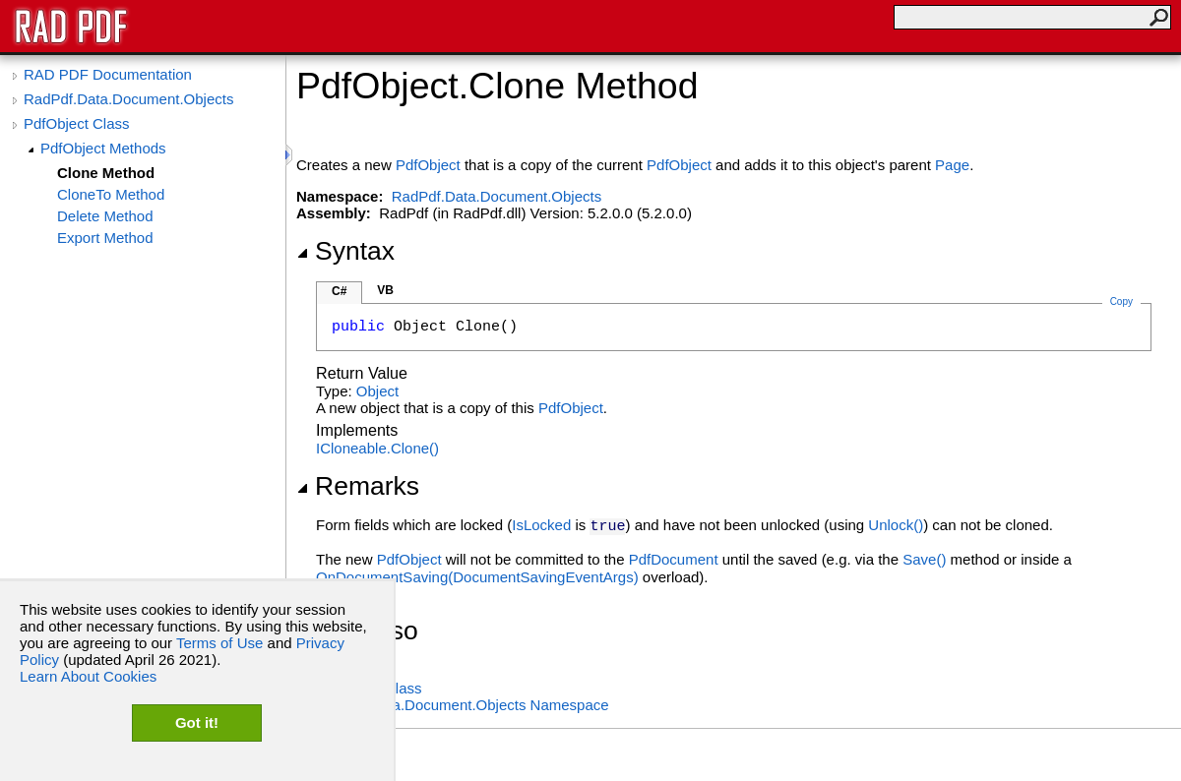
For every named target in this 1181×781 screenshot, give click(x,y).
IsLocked (541, 524)
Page (952, 164)
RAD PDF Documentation (108, 74)
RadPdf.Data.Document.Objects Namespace (462, 704)
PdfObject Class (77, 123)
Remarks (357, 486)
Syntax (345, 251)
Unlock (895, 524)
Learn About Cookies (88, 676)
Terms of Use (219, 642)
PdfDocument (673, 559)
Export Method (105, 237)
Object (377, 391)
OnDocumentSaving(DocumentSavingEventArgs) (477, 577)
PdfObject (428, 164)
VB (385, 290)
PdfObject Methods (103, 148)
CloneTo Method (110, 194)
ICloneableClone (377, 448)
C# (339, 291)
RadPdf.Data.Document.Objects (128, 98)
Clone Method (106, 172)
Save (924, 559)
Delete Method (105, 216)
